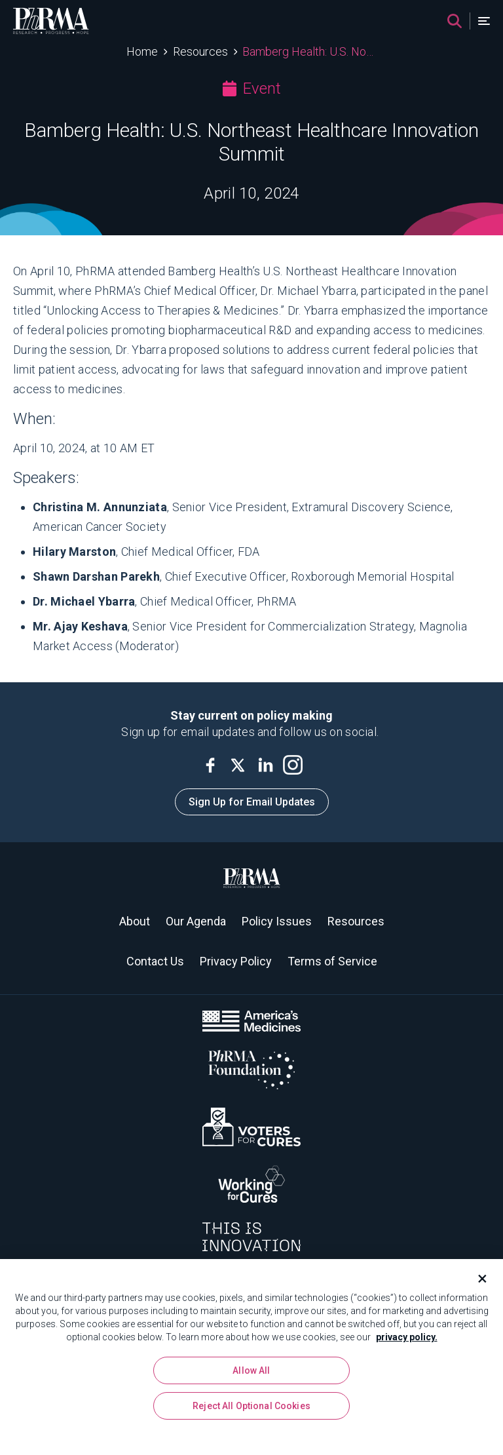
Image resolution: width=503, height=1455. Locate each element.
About (134, 921)
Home (142, 51)
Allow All (251, 1371)
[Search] (454, 21)
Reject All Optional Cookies (251, 1406)
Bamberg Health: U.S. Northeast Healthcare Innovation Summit (309, 51)
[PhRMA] (51, 21)
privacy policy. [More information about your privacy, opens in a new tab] (407, 1337)
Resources (200, 51)
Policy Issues (277, 921)
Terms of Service (332, 961)
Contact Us (155, 961)
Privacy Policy (236, 961)
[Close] (477, 1279)
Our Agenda (196, 921)
